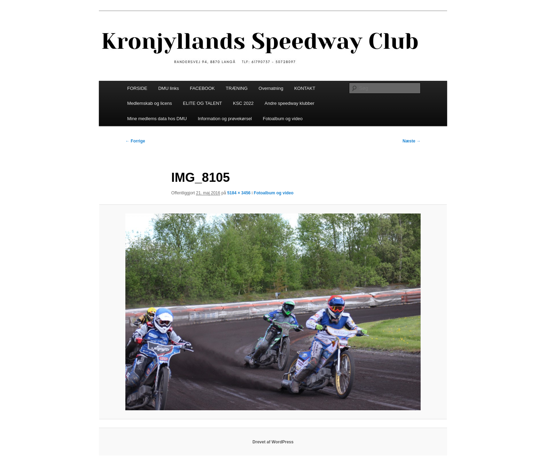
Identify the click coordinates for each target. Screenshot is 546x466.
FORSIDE (137, 88)
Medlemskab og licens (149, 103)
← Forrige (135, 141)
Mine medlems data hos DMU (157, 118)
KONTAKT (304, 88)
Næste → (412, 141)
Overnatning (271, 88)
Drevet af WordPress (273, 442)
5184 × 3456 (238, 193)
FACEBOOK (202, 88)
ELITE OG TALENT (202, 103)
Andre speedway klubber (289, 103)
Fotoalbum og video (283, 118)
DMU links (168, 88)
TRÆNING (237, 88)
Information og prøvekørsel (225, 118)
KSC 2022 (243, 103)
